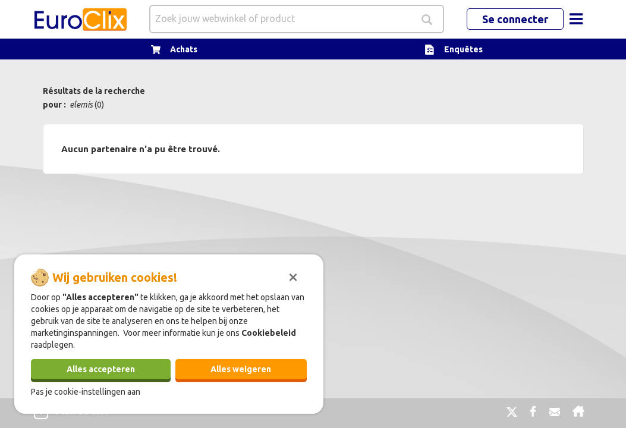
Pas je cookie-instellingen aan (85, 391)
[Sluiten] (293, 276)
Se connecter (515, 19)
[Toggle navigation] (576, 19)
